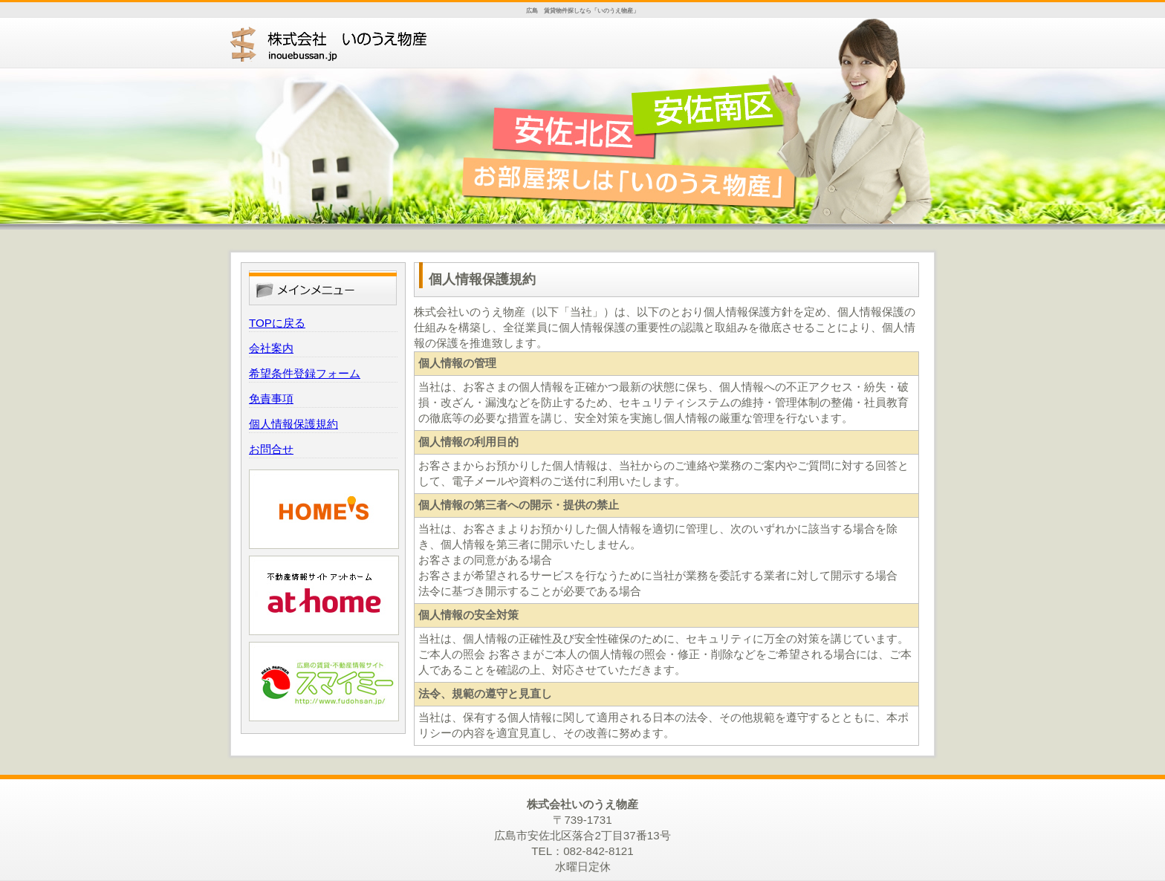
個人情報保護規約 (293, 423)
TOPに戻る (277, 322)
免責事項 (271, 398)
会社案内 (271, 348)
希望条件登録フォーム (304, 373)
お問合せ (271, 449)
